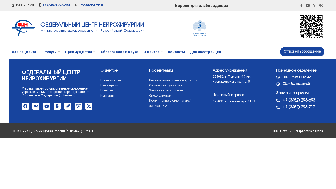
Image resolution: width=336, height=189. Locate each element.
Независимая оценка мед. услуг (163, 80)
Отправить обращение (302, 51)
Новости (96, 90)
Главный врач (100, 80)
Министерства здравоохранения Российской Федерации (92, 30)
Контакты (97, 95)
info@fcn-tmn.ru (92, 5)
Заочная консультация (156, 90)
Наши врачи (99, 85)
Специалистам (150, 95)
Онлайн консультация (155, 85)
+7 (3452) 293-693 (56, 5)
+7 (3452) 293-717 (288, 107)
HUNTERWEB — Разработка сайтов (298, 131)
